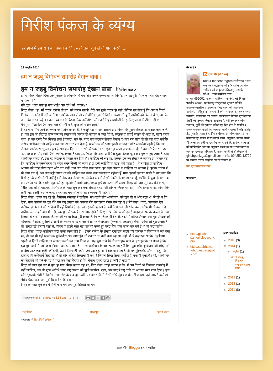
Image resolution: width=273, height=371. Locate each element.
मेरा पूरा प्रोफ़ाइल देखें (198, 166)
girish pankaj (218, 74)
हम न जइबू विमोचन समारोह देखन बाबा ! (61, 76)
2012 (232, 284)
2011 (232, 290)
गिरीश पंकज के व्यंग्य (78, 25)
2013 (232, 277)
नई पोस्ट (27, 312)
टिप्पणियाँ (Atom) (44, 319)
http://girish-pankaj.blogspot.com (202, 237)
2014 (232, 246)
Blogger (134, 348)
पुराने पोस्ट (163, 312)
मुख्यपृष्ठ (94, 312)
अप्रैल (236, 251)
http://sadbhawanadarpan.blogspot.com (202, 250)
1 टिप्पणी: (74, 297)
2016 (232, 240)
